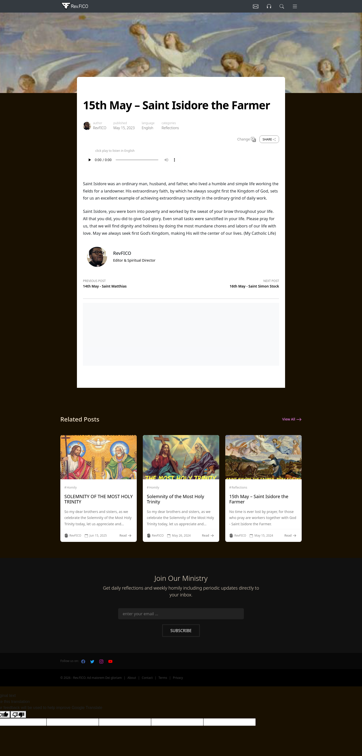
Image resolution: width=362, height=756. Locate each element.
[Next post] (230, 283)
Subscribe (181, 630)
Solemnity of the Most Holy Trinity (175, 499)
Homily (72, 488)
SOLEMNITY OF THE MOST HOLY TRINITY (98, 499)
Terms (162, 678)
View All (292, 419)
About (131, 678)
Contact (147, 678)
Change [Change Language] (246, 139)
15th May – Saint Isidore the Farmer (258, 499)
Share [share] (269, 139)
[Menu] (295, 6)
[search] (281, 6)
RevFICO (99, 127)
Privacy (178, 678)
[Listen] (254, 6)
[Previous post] (132, 283)
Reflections (170, 127)
